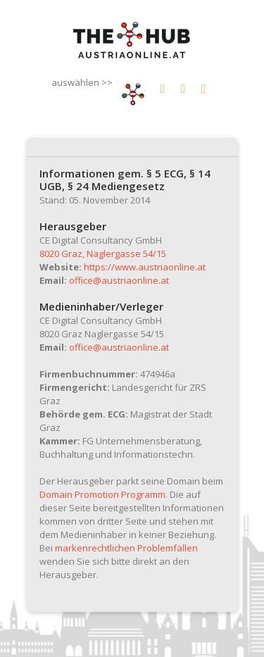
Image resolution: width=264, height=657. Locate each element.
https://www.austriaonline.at (145, 267)
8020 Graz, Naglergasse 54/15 (102, 253)
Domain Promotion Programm (102, 494)
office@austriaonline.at (119, 280)
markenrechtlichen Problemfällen (126, 548)
